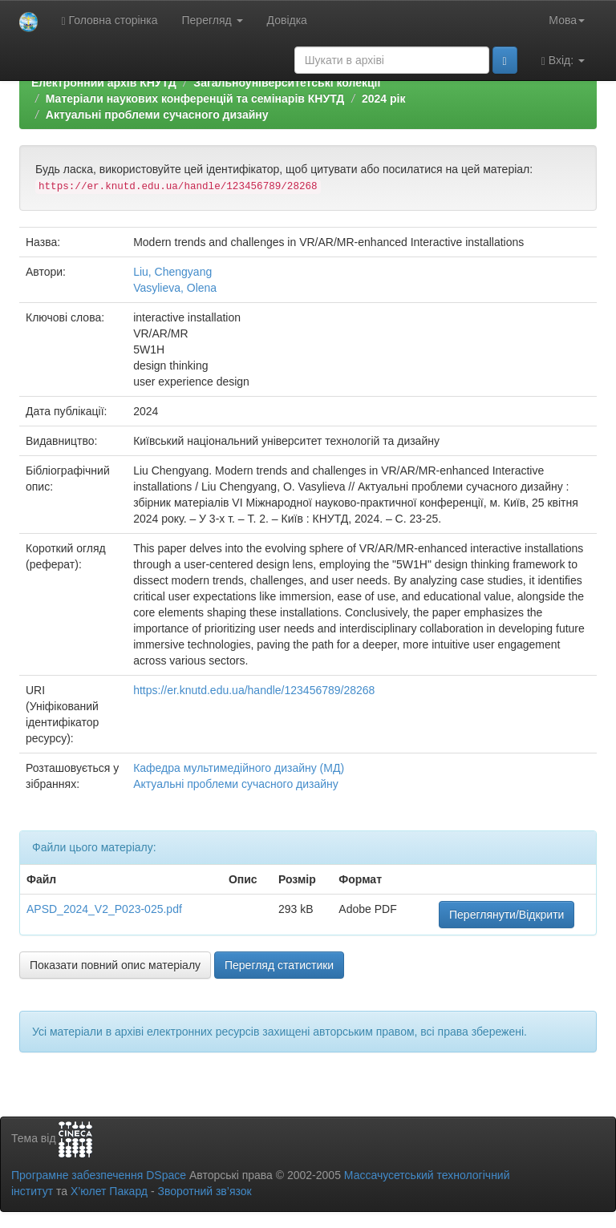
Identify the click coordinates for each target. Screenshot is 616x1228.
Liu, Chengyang (172, 271)
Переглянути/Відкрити (506, 914)
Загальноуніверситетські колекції (286, 82)
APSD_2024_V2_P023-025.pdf (104, 909)
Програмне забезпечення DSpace (98, 1175)
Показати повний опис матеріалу (115, 965)
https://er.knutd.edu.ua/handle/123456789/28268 (254, 690)
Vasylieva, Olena (175, 287)
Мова (567, 20)
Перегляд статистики (279, 965)
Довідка (287, 20)
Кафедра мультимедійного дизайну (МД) (238, 767)
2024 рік (383, 98)
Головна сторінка (110, 20)
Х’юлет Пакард (109, 1191)
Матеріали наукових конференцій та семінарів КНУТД (195, 98)
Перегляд (212, 20)
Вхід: (563, 60)
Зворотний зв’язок (204, 1191)
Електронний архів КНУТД (103, 82)
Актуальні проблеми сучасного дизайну (157, 114)
